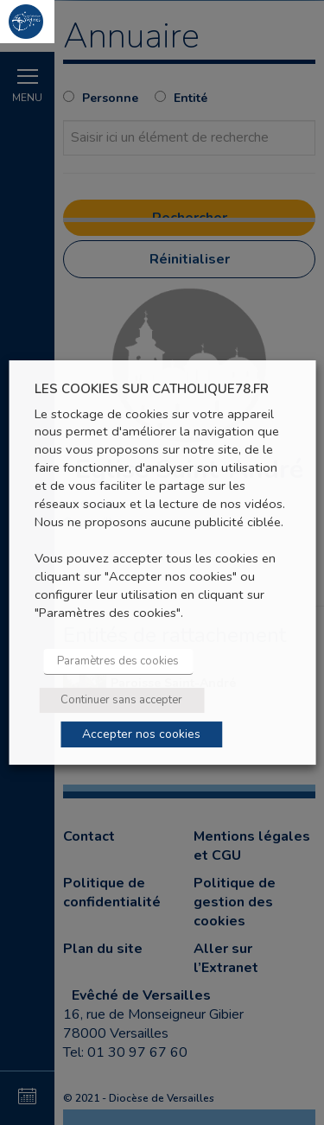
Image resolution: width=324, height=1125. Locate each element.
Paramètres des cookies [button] (118, 661)
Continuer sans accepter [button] (121, 700)
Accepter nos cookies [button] (141, 734)
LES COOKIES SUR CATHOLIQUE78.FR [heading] (152, 389)
